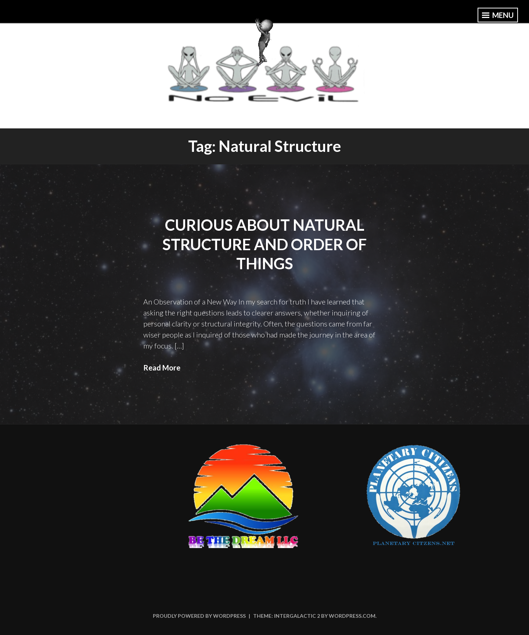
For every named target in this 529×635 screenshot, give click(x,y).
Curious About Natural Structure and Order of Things (264, 244)
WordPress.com (352, 616)
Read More (161, 367)
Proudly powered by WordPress (199, 616)
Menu (498, 15)
